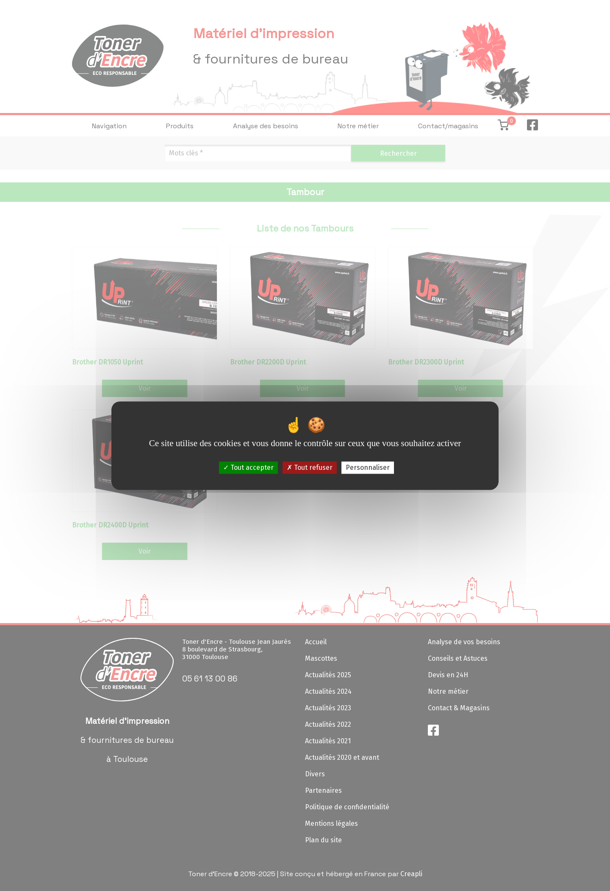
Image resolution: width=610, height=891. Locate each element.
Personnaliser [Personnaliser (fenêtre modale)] (368, 467)
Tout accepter (248, 467)
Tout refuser (310, 467)
